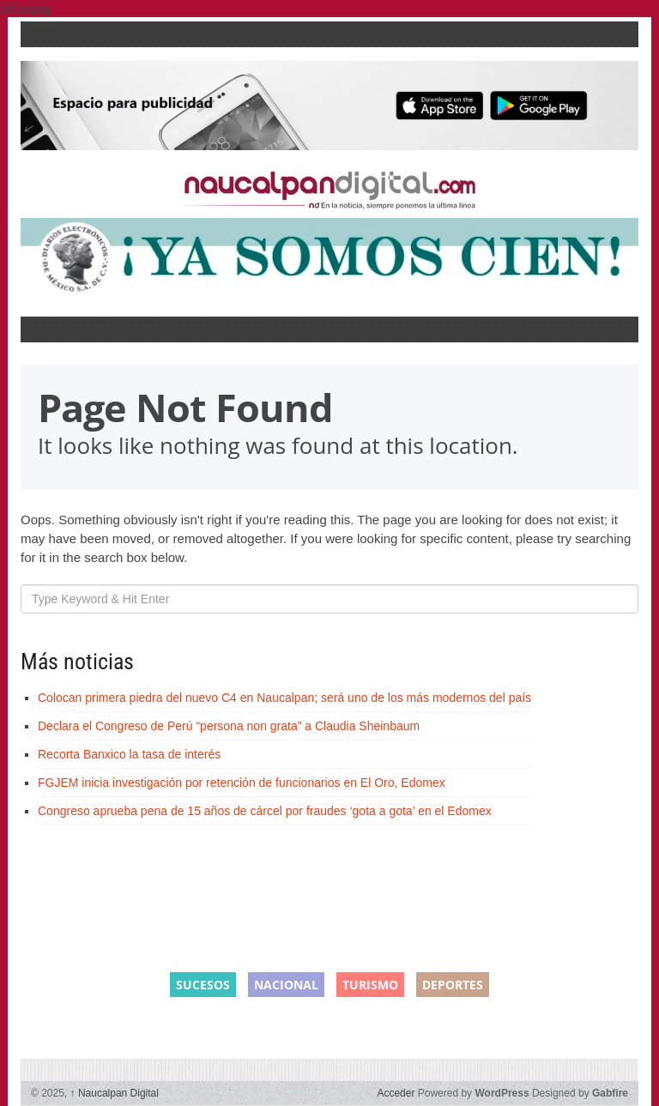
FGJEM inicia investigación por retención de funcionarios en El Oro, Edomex (241, 782)
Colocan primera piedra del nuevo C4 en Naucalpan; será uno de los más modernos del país (284, 697)
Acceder (395, 1093)
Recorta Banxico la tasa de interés (129, 754)
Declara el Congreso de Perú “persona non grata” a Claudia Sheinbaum (229, 726)
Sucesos (203, 984)
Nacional (286, 984)
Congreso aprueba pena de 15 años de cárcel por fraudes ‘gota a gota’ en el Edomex (265, 811)
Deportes (452, 984)
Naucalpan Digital (114, 1093)
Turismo (370, 984)
